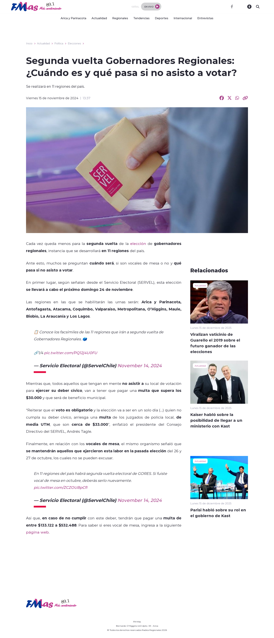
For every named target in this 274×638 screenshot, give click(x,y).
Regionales (120, 18)
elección (138, 243)
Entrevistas (205, 18)
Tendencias (141, 18)
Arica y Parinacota (73, 18)
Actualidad (99, 18)
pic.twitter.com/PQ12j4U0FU (70, 352)
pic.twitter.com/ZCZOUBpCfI (60, 487)
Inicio (29, 43)
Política (58, 43)
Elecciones (74, 43)
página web (37, 532)
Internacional (183, 18)
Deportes (161, 18)
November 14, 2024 (139, 365)
